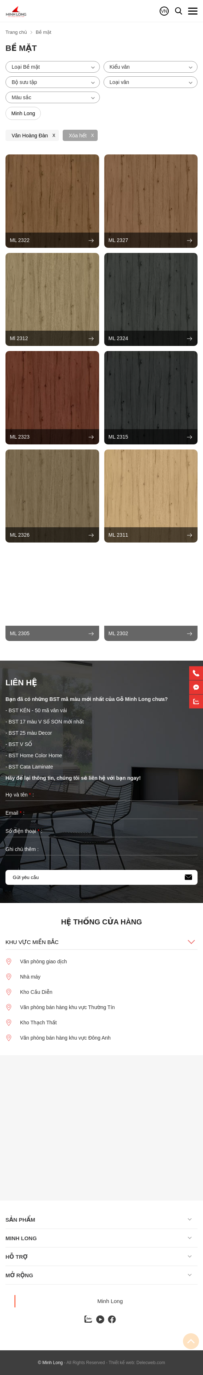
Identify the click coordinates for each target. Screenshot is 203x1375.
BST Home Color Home (35, 755)
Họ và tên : (19, 795)
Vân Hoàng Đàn (30, 135)
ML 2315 (150, 437)
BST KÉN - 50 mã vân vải (38, 710)
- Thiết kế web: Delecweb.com (135, 1362)
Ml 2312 (52, 338)
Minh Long (110, 1301)
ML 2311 (150, 535)
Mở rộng (19, 1275)
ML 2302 (150, 633)
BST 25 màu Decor (30, 733)
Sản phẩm (20, 1220)
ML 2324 (150, 338)
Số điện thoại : (23, 831)
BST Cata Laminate (32, 767)
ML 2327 (150, 240)
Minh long (21, 1238)
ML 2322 (52, 240)
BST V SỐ (20, 744)
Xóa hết (78, 135)
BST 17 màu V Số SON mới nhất (46, 722)
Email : (14, 813)
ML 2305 (52, 633)
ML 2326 (52, 535)
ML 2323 (52, 437)
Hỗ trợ (16, 1257)
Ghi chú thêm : (22, 849)
